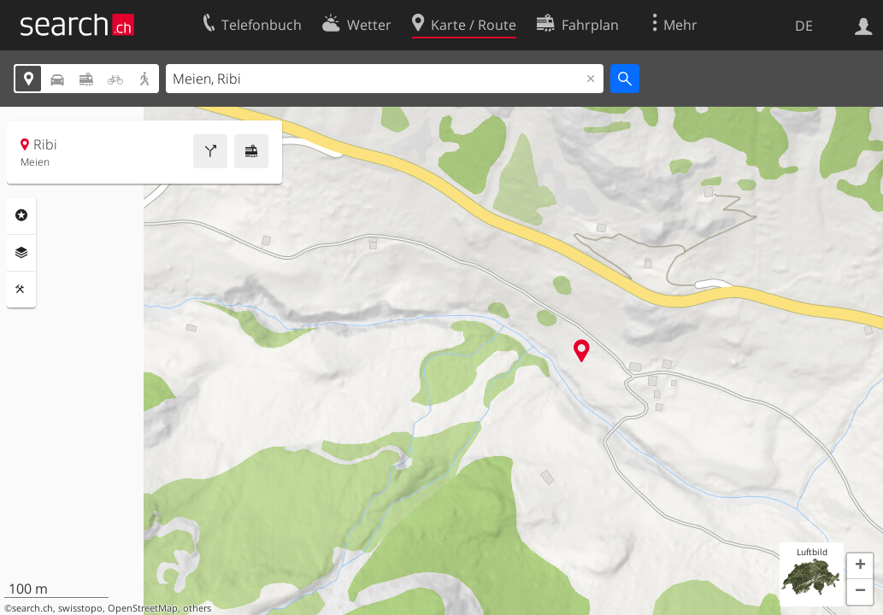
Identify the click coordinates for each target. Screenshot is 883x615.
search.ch (32, 608)
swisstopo (80, 608)
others (197, 608)
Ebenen (21, 253)
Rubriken (21, 215)
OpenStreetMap (143, 608)
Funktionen (21, 290)
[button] (860, 566)
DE (804, 25)
